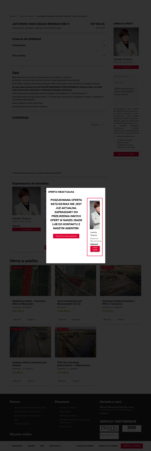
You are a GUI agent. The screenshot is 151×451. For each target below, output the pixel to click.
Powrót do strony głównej (66, 236)
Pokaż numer (95, 249)
